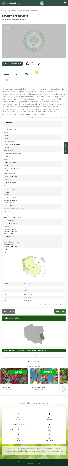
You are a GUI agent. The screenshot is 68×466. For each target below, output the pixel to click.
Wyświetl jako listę (34, 362)
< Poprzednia (8, 311)
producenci (66, 148)
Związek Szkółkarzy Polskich (57, 117)
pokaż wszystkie (34, 355)
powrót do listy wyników (12, 63)
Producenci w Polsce (11, 318)
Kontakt (31, 463)
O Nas (38, 463)
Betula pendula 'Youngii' (18, 430)
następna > (60, 311)
